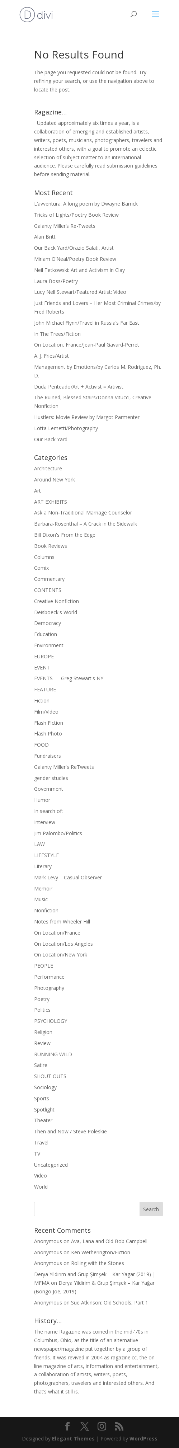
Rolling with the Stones (97, 1263)
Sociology (45, 1087)
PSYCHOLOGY (50, 1020)
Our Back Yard (50, 439)
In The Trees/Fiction (57, 333)
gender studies (51, 778)
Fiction (42, 700)
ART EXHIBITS (50, 501)
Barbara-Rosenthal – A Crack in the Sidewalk (85, 523)
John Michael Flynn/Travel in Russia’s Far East (86, 322)
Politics (42, 1009)
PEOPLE (43, 965)
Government (48, 788)
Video (40, 1175)
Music (41, 899)
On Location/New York (60, 954)
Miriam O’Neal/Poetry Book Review (75, 258)
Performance (49, 976)
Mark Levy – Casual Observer (68, 877)
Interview (44, 822)
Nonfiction (46, 910)
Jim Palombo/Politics (58, 833)
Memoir (43, 888)
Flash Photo (48, 733)
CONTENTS (47, 590)
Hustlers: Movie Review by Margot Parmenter (87, 417)
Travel (41, 1142)
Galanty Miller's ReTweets (64, 766)
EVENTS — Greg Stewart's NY (68, 678)
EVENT (42, 667)
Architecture (48, 468)
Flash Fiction (48, 722)
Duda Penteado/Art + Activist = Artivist (78, 386)
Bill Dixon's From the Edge (64, 534)
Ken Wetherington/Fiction (100, 1252)
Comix (41, 567)
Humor (42, 799)
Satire (40, 1065)
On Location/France (57, 932)
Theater (43, 1120)
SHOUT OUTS (50, 1076)
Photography (49, 987)
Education (45, 634)
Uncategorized (51, 1164)
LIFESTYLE (46, 855)
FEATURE (45, 689)
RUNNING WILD (53, 1054)
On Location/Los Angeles (63, 943)
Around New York (54, 479)
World (41, 1186)
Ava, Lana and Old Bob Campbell (109, 1241)
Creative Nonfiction (56, 601)
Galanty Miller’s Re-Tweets (64, 225)
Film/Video (46, 711)
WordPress (143, 1438)
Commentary (49, 578)
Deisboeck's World (55, 612)
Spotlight (44, 1109)
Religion (43, 1032)
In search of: (48, 811)
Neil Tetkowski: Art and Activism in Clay (79, 270)
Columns (44, 557)
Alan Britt (45, 236)
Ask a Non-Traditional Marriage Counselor (83, 512)
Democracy (47, 623)
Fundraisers (47, 755)
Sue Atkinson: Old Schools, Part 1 (109, 1302)
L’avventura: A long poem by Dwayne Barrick (86, 203)
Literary (43, 866)
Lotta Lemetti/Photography (66, 428)
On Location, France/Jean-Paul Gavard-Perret (86, 344)
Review (42, 1043)
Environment (48, 645)
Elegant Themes (73, 1438)
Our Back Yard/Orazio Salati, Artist (74, 247)
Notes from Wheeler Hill (62, 921)
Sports (41, 1098)
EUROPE (44, 656)
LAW (39, 844)
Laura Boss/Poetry (56, 281)
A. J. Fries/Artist (51, 355)
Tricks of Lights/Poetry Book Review (76, 214)
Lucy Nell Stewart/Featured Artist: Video (80, 291)
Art (37, 490)
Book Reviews (50, 545)
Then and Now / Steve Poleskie (70, 1131)
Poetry (42, 999)
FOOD (41, 744)
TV (37, 1153)
